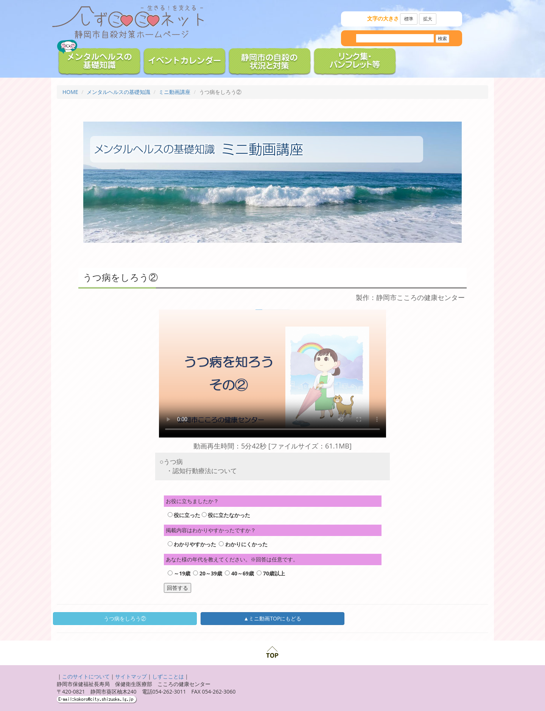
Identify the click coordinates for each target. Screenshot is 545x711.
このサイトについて (86, 676)
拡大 (427, 19)
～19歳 (182, 573)
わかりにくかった (246, 544)
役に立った (187, 515)
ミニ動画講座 (174, 91)
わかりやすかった (195, 544)
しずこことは (168, 676)
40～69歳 (242, 573)
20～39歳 (210, 573)
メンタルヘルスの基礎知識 (118, 91)
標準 (408, 19)
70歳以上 (274, 573)
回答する (177, 587)
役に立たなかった (229, 515)
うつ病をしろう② (125, 618)
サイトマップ (131, 676)
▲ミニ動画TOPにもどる (273, 618)
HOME (70, 91)
